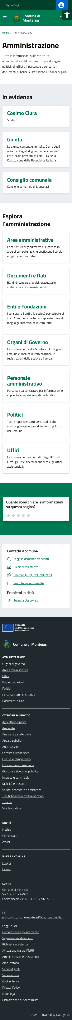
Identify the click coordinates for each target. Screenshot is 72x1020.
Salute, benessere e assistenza (21, 789)
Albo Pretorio (10, 962)
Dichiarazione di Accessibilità (20, 999)
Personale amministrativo (18, 694)
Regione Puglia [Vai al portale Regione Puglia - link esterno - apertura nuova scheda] (13, 5)
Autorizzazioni (11, 746)
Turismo (7, 802)
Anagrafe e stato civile (16, 734)
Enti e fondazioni (13, 682)
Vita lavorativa (11, 808)
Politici (6, 688)
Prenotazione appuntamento (20, 932)
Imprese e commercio (15, 777)
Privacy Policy (11, 987)
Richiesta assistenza (15, 944)
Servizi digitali (11, 969)
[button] (67, 15)
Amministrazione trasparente (21, 956)
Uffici (5, 676)
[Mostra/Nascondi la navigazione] (4, 17)
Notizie (6, 829)
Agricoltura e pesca (14, 722)
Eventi (6, 869)
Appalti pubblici (12, 740)
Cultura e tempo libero (16, 759)
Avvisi (6, 841)
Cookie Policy (10, 981)
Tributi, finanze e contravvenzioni (23, 796)
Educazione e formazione (18, 765)
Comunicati (9, 835)
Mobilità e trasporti (14, 783)
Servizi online (10, 975)
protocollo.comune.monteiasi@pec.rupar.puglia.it (33, 917)
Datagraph (63, 1014)
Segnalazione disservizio (17, 938)
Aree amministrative (15, 670)
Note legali (9, 993)
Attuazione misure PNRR (18, 950)
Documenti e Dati (13, 700)
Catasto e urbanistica (15, 752)
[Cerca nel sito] (61, 18)
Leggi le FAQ (10, 925)
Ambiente (8, 728)
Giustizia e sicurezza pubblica (20, 771)
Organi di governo (13, 663)
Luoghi (6, 863)
